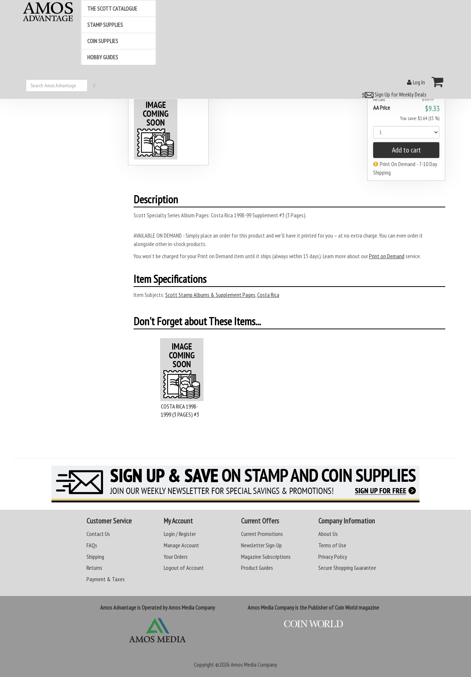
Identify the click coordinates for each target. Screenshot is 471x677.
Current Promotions (262, 533)
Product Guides (257, 567)
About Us (328, 533)
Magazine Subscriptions (266, 556)
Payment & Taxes (105, 579)
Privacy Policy (332, 556)
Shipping (95, 556)
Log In (416, 82)
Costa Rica (268, 294)
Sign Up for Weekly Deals (393, 94)
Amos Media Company (254, 664)
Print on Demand (386, 256)
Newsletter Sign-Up (261, 545)
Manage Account (181, 545)
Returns (94, 567)
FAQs (91, 545)
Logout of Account (184, 567)
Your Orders (176, 556)
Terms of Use (332, 545)
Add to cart (406, 150)
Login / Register (180, 533)
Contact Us (98, 533)
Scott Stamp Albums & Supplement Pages (210, 294)
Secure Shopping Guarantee (347, 567)
